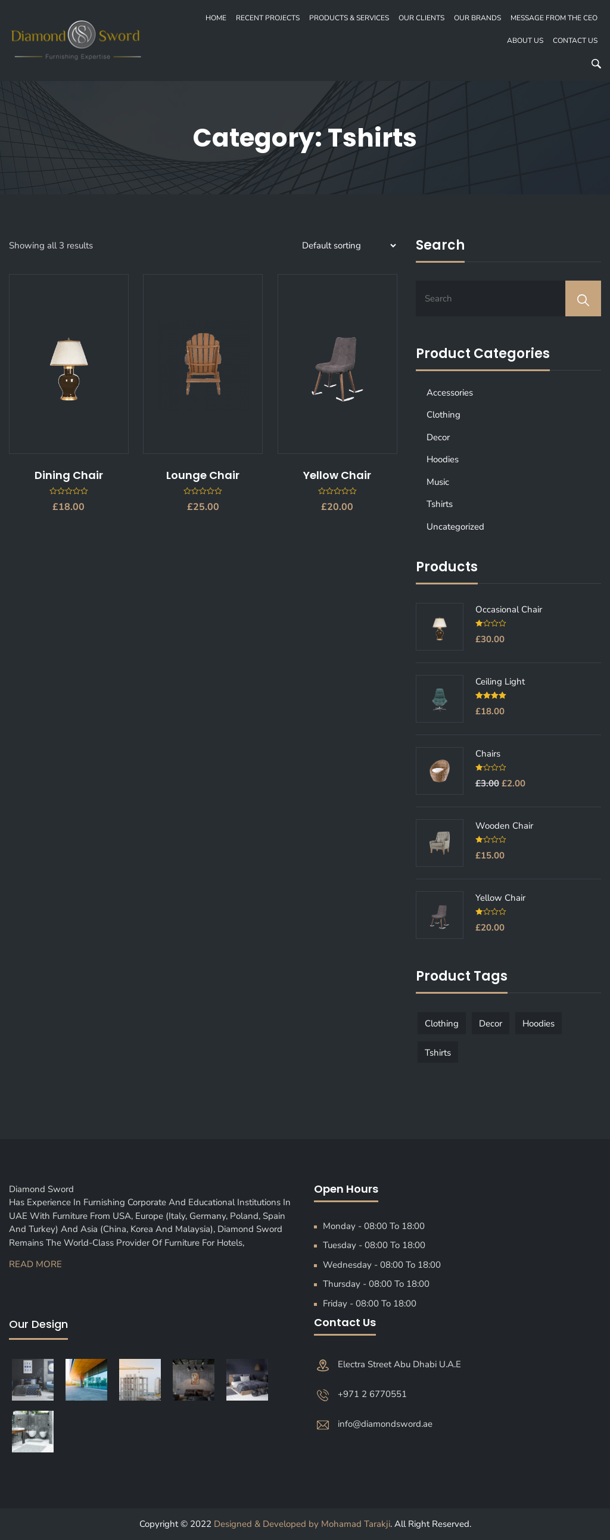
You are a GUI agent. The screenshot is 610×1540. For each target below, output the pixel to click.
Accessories (450, 393)
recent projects (268, 18)
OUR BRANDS (477, 18)
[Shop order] (347, 245)
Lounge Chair (202, 475)
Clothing (443, 415)
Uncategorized (455, 527)
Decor (438, 437)
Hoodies (443, 459)
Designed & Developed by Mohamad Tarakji (302, 1524)
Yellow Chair (337, 475)
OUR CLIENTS (421, 18)
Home (216, 18)
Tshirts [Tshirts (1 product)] (438, 1053)
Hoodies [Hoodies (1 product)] (538, 1023)
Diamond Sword (45, 1189)
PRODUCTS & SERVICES (349, 18)
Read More (35, 1264)
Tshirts (440, 504)
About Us (525, 40)
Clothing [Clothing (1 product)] (442, 1023)
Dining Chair (69, 475)
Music (438, 482)
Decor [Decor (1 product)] (490, 1023)
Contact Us (575, 40)
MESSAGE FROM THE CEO (554, 18)
